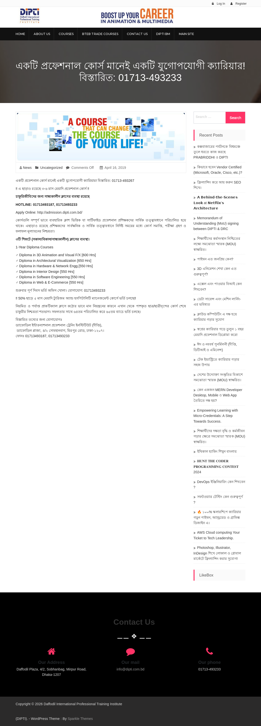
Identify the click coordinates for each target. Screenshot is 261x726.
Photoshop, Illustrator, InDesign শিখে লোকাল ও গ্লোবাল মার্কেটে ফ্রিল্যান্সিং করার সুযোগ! (217, 553)
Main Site (186, 34)
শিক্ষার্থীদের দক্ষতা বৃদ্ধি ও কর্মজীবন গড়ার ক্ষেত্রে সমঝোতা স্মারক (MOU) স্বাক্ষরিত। (219, 436)
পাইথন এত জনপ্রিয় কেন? (215, 259)
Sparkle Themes (80, 719)
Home (20, 34)
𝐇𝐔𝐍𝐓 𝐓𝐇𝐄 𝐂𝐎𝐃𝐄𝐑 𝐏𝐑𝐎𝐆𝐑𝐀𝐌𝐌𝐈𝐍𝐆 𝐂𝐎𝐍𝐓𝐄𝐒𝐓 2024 (216, 466)
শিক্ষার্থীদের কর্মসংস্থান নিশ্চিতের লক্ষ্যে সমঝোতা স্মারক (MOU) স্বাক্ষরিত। (217, 244)
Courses (66, 34)
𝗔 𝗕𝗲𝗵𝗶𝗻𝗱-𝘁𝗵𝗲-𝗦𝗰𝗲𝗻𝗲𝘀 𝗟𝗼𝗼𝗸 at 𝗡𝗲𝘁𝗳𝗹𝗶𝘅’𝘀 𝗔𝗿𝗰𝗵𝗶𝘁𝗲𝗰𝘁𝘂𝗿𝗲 (216, 202)
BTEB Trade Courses (100, 34)
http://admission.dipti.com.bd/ (59, 212)
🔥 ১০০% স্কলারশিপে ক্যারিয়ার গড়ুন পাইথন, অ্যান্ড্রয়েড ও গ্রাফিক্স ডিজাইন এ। (217, 517)
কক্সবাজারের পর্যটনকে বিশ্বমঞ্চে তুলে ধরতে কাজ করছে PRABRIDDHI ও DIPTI (217, 152)
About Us (42, 34)
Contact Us (137, 34)
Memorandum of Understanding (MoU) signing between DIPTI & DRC (216, 223)
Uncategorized (51, 168)
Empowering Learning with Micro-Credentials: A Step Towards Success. (216, 415)
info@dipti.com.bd (130, 669)
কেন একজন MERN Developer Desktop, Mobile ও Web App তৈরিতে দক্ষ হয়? (218, 395)
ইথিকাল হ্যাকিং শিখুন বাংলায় (217, 451)
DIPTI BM (163, 34)
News (27, 168)
